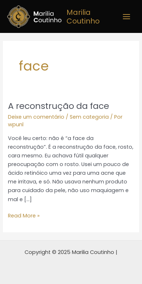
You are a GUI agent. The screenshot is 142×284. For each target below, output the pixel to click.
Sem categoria (89, 116)
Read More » (24, 215)
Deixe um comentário (36, 116)
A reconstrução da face (58, 106)
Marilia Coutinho (83, 16)
